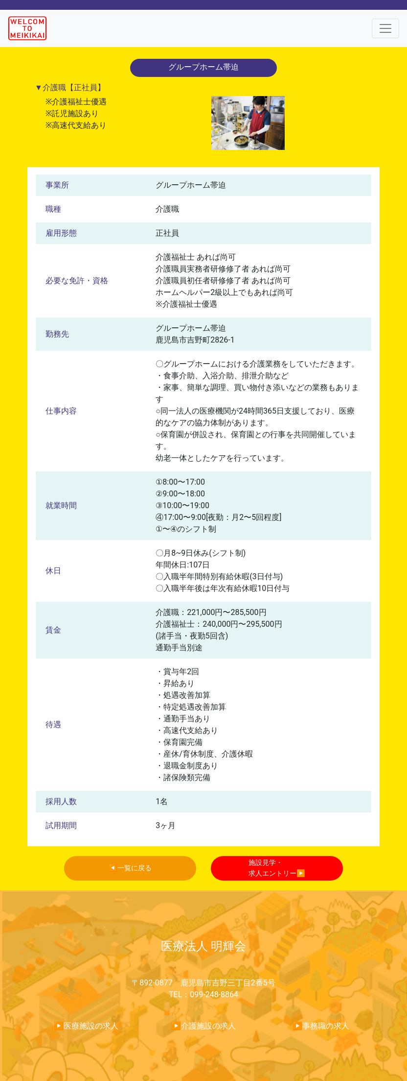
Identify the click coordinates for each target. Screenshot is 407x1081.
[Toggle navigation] (385, 28)
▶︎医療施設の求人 (86, 1026)
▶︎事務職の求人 (321, 1026)
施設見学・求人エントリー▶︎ (277, 868)
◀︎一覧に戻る (130, 868)
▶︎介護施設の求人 (203, 1026)
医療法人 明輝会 (203, 946)
